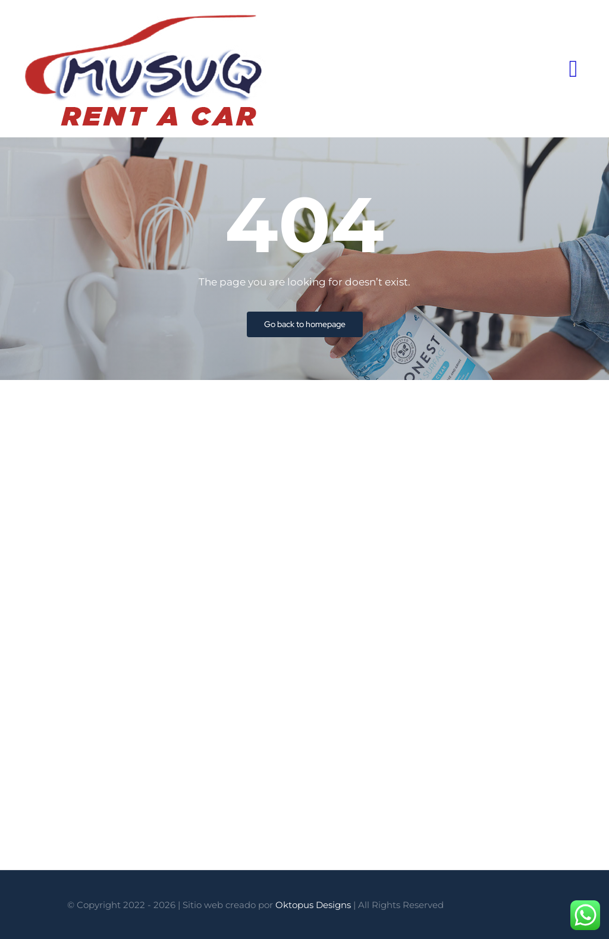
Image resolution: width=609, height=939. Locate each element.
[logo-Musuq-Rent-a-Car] (145, 17)
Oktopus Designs (313, 904)
